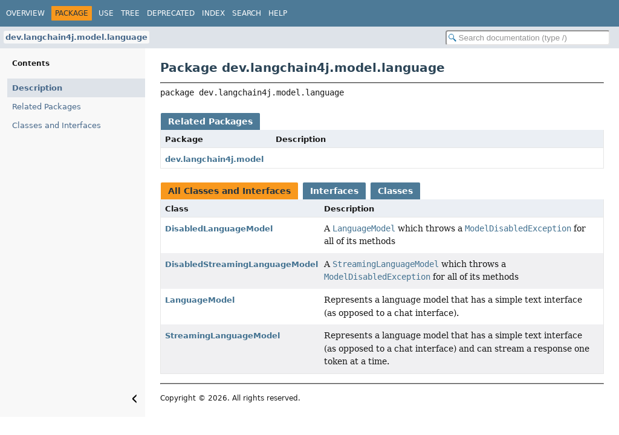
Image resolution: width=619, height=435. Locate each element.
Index (213, 13)
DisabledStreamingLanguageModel (241, 264)
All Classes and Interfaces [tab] (229, 191)
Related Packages (46, 106)
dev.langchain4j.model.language (76, 37)
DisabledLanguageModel (219, 228)
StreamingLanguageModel (222, 335)
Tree (130, 13)
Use (106, 13)
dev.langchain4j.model (214, 159)
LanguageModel (200, 299)
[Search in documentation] (528, 37)
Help (277, 13)
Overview (25, 13)
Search (246, 13)
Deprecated (171, 13)
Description (37, 87)
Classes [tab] (395, 191)
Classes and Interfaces (56, 125)
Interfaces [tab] (334, 191)
